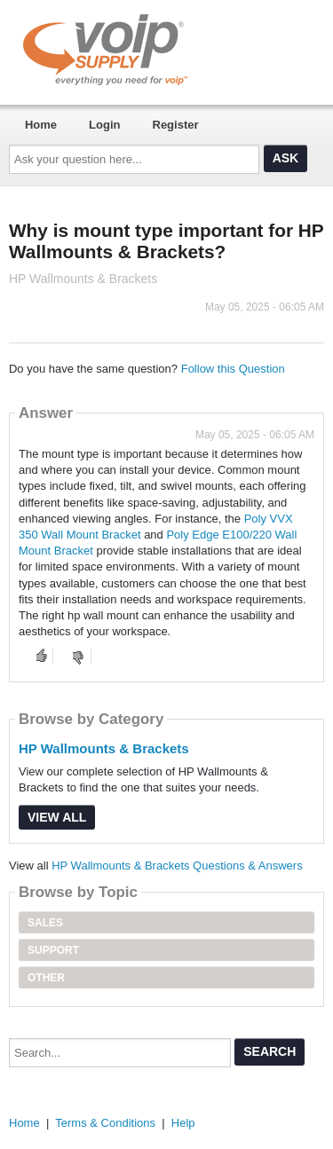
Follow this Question (233, 368)
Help (183, 1122)
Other (46, 978)
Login (104, 124)
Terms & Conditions (105, 1122)
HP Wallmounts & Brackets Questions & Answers (177, 865)
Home (41, 124)
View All (57, 817)
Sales (45, 923)
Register (176, 124)
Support (53, 950)
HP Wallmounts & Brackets (104, 748)
